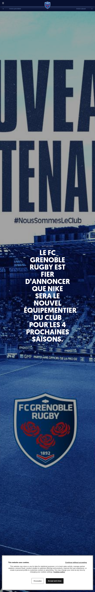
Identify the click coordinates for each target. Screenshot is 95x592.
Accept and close (54, 581)
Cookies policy (59, 572)
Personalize (38, 581)
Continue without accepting (76, 562)
